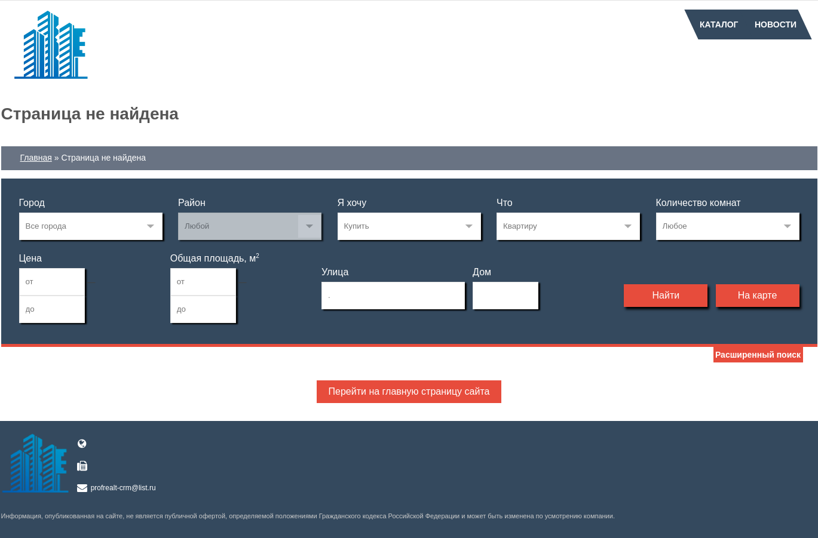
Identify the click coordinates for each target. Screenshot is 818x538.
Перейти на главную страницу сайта (409, 391)
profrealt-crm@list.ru (123, 488)
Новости (775, 24)
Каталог (719, 24)
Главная (36, 157)
